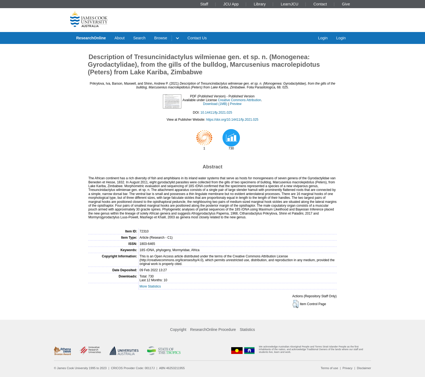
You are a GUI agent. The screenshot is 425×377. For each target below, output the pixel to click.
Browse (160, 38)
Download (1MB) (215, 104)
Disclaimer (364, 368)
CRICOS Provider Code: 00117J (133, 368)
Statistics (247, 329)
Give (346, 4)
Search (139, 38)
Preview (236, 104)
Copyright (178, 329)
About (119, 38)
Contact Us (197, 38)
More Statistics (150, 286)
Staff (204, 4)
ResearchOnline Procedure (213, 329)
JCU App (231, 4)
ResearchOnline (91, 38)
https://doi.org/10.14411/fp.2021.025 (232, 120)
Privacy (348, 368)
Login (322, 38)
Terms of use (329, 368)
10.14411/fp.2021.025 (216, 112)
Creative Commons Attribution (239, 100)
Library (260, 4)
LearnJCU (289, 4)
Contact (320, 4)
